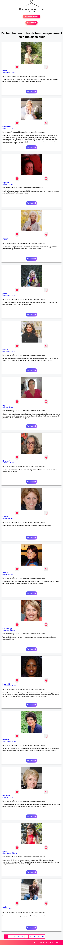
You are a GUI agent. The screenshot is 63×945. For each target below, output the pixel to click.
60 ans (11, 184)
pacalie (4, 294)
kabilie (4, 71)
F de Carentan (7, 628)
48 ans (14, 351)
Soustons (5, 72)
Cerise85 (5, 182)
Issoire (4, 519)
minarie (5, 349)
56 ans (14, 296)
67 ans (14, 742)
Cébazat (5, 463)
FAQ (35, 942)
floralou (5, 572)
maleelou (5, 851)
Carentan (5, 630)
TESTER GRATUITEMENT (31, 16)
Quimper (5, 797)
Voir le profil (31, 92)
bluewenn (5, 740)
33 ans (14, 853)
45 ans (11, 463)
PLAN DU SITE (48, 942)
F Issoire (5, 517)
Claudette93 (6, 126)
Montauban (6, 296)
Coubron (5, 128)
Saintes (5, 407)
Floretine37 (6, 461)
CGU (40, 942)
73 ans (12, 797)
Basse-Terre (6, 686)
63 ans (11, 407)
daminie (5, 238)
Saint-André (6, 742)
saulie (4, 907)
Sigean (4, 574)
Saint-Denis (6, 351)
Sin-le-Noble (6, 853)
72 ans (12, 128)
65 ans (10, 574)
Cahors (4, 240)
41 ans (14, 686)
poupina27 (6, 795)
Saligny (4, 184)
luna (3, 405)
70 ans (12, 72)
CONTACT (58, 942)
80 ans (11, 240)
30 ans (11, 909)
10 (43, 936)
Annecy (5, 909)
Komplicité (6, 684)
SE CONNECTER (31, 23)
